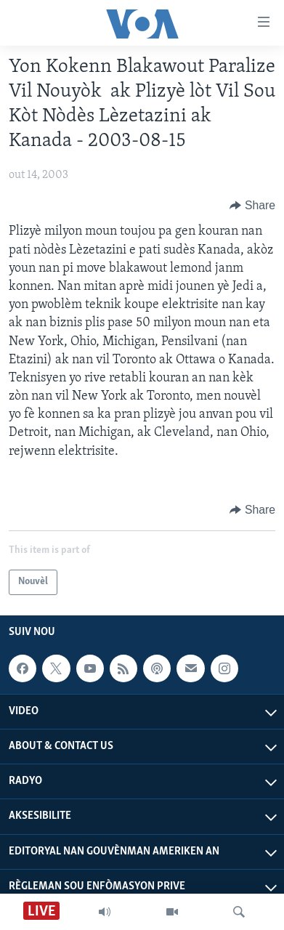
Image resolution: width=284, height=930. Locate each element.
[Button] (252, 206)
